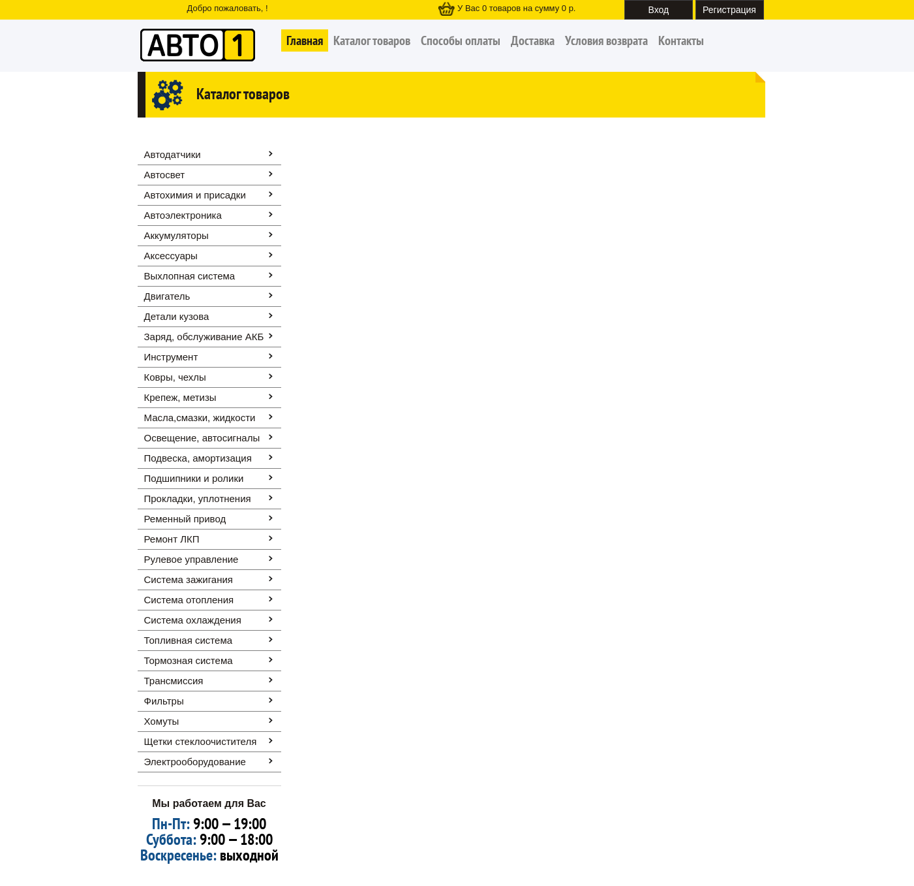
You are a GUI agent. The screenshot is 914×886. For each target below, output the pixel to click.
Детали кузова (176, 316)
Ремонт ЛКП (172, 539)
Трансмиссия (174, 680)
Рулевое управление (191, 559)
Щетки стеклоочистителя (200, 741)
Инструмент (171, 356)
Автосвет (164, 174)
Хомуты (161, 721)
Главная (304, 40)
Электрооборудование (195, 761)
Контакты (681, 40)
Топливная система (188, 640)
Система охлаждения (192, 619)
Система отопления (189, 599)
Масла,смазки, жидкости (200, 417)
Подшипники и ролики (194, 478)
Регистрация (729, 10)
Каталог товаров (371, 40)
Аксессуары (171, 255)
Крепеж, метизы (180, 397)
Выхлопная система (190, 275)
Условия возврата (606, 40)
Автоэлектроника (183, 215)
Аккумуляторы (176, 235)
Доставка (533, 40)
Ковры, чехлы (175, 377)
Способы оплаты (460, 40)
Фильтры (164, 700)
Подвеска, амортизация (198, 458)
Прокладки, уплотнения (197, 498)
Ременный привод (185, 518)
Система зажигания (188, 579)
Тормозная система (188, 660)
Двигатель (167, 296)
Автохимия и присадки (195, 194)
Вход (658, 10)
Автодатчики (172, 154)
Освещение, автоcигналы (202, 437)
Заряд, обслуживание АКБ (204, 336)
